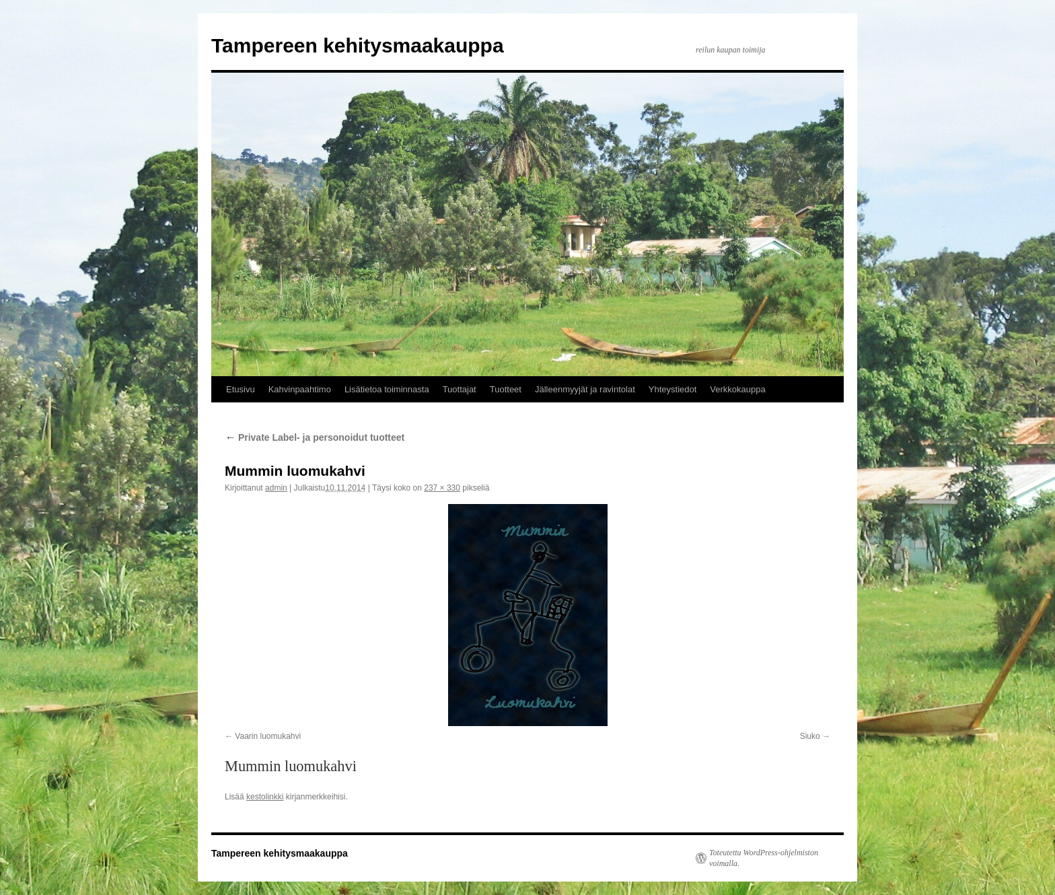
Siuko (810, 736)
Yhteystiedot (673, 389)
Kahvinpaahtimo (299, 389)
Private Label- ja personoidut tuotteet (314, 437)
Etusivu (240, 389)
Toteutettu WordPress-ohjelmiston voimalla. (763, 858)
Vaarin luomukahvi (268, 736)
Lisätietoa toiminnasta (386, 389)
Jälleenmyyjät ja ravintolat (585, 389)
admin (276, 488)
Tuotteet (505, 389)
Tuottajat (459, 389)
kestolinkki (264, 796)
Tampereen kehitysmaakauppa (357, 45)
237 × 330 (442, 488)
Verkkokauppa (737, 389)
